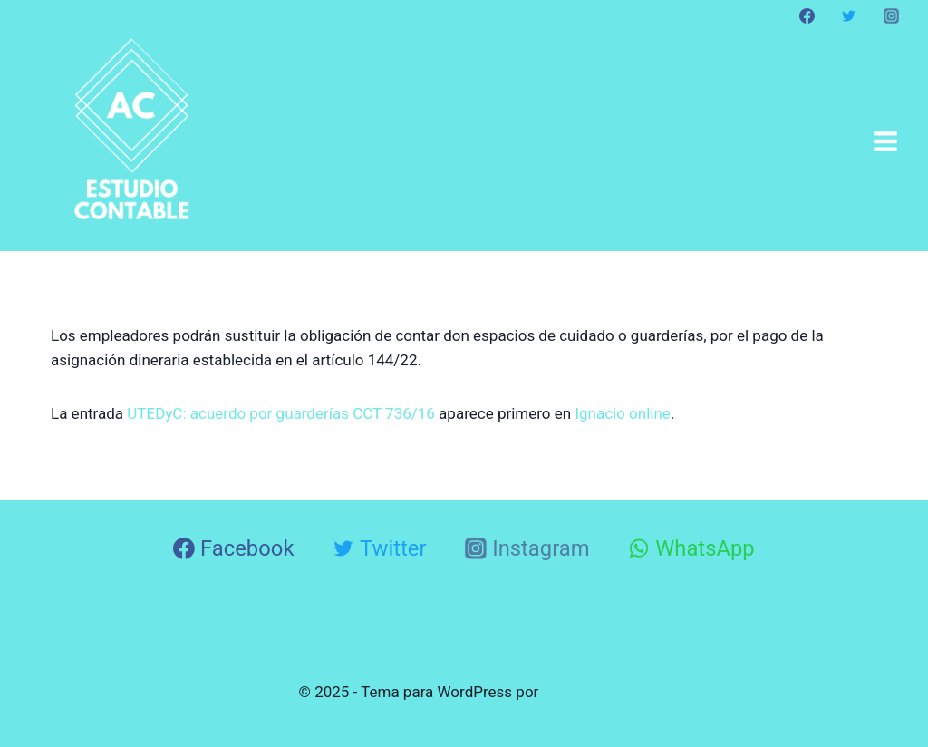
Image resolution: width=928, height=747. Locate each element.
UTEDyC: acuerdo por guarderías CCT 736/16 (281, 413)
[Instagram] (890, 15)
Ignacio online (623, 413)
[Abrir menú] (885, 141)
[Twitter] (849, 15)
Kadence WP (586, 692)
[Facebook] (807, 15)
